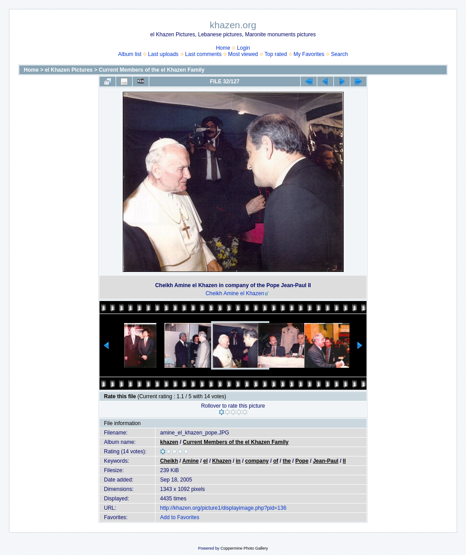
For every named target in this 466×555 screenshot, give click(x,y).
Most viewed (243, 54)
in (238, 461)
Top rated (275, 54)
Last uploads (163, 54)
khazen (169, 442)
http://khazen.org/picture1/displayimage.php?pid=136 (223, 508)
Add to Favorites (179, 517)
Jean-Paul (325, 461)
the (287, 461)
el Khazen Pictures (69, 70)
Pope (301, 461)
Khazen (222, 461)
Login (243, 48)
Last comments (203, 54)
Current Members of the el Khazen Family (151, 70)
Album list (130, 54)
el (205, 461)
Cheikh (169, 461)
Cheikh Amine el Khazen (235, 293)
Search (339, 54)
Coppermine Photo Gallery (244, 548)
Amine (190, 461)
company (257, 461)
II (344, 461)
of (275, 461)
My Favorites (308, 54)
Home (223, 48)
